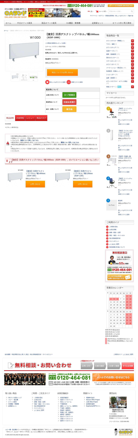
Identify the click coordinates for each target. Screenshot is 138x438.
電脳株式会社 (90, 397)
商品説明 (10, 118)
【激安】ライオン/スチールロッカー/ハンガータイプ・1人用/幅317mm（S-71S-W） (125, 133)
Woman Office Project (93, 400)
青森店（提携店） (65, 410)
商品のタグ (41, 118)
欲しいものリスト (121, 15)
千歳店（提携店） (65, 408)
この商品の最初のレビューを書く (55, 43)
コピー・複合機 (13, 400)
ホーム (6, 30)
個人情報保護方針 (113, 238)
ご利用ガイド (117, 354)
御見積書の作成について (115, 247)
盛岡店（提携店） (65, 414)
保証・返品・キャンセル (115, 235)
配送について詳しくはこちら (70, 142)
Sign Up (130, 15)
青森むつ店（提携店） (67, 412)
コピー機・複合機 (10, 429)
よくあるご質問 (112, 244)
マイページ (93, 15)
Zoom (24, 52)
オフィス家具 (12, 402)
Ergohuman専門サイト (93, 406)
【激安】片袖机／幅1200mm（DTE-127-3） (125, 157)
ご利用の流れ (112, 226)
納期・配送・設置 (113, 232)
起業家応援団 (90, 404)
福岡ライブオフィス (66, 421)
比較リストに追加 (123, 124)
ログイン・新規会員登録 (106, 15)
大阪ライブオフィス (66, 418)
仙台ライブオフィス (66, 416)
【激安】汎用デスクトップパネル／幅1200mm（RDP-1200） (83, 173)
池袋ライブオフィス (66, 400)
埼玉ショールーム (65, 402)
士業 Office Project (92, 402)
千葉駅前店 (63, 404)
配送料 (120, 200)
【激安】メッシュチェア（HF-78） (125, 179)
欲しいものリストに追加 (125, 121)
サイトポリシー (112, 241)
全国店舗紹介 (64, 397)
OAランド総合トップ (14, 397)
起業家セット (12, 406)
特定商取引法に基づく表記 (20, 354)
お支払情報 (111, 229)
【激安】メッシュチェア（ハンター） (125, 109)
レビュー (30, 118)
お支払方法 (37, 400)
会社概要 (7, 354)
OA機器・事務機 (13, 404)
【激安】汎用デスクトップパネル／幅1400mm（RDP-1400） (35, 173)
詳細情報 (20, 118)
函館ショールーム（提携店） (69, 406)
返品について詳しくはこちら (29, 140)
